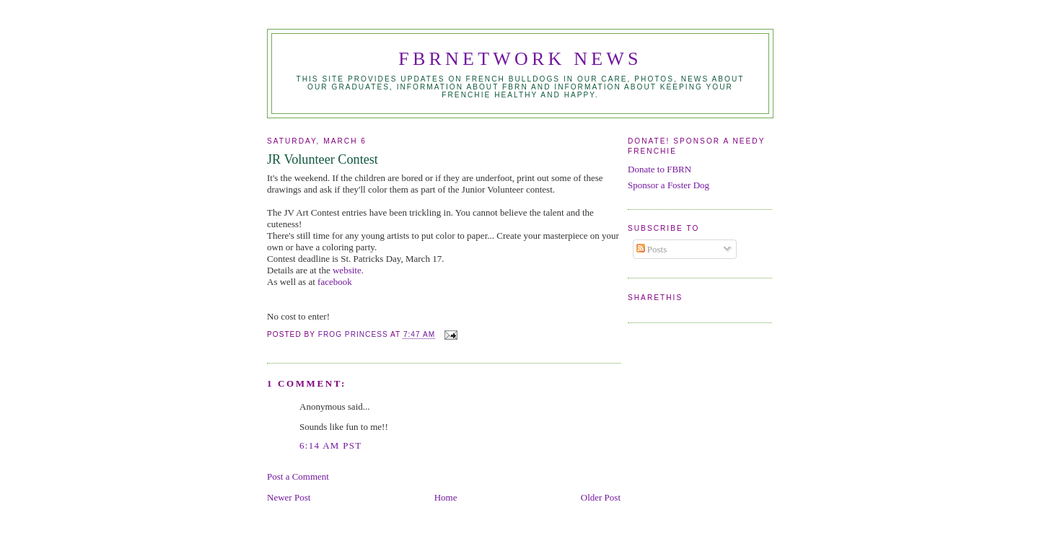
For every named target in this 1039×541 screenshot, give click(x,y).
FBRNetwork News (519, 58)
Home (445, 497)
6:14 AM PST (330, 445)
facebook (334, 281)
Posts (651, 249)
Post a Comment (298, 476)
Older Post (601, 497)
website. (348, 270)
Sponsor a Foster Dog (668, 185)
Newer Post (288, 497)
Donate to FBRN (659, 169)
